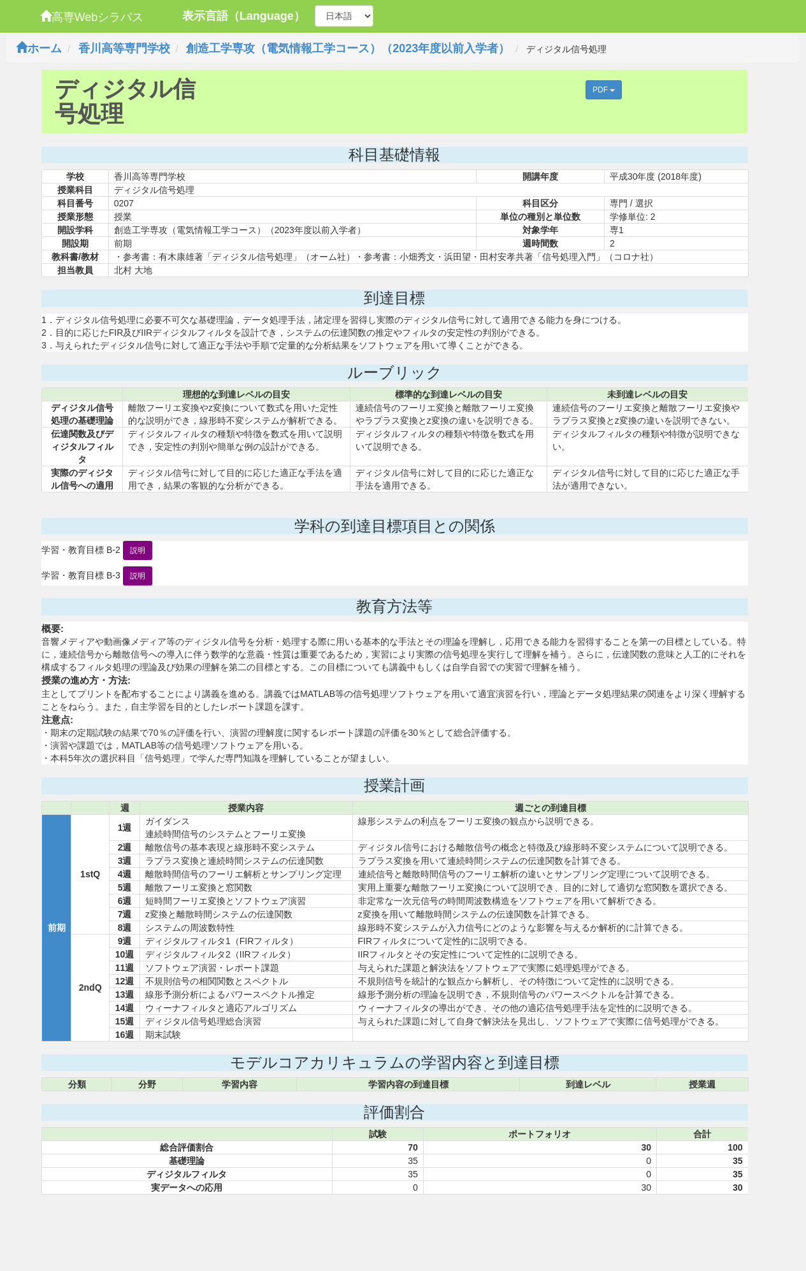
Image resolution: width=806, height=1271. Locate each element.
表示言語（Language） (243, 16)
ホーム (39, 48)
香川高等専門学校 (124, 48)
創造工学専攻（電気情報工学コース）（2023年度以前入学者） (348, 48)
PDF (604, 89)
